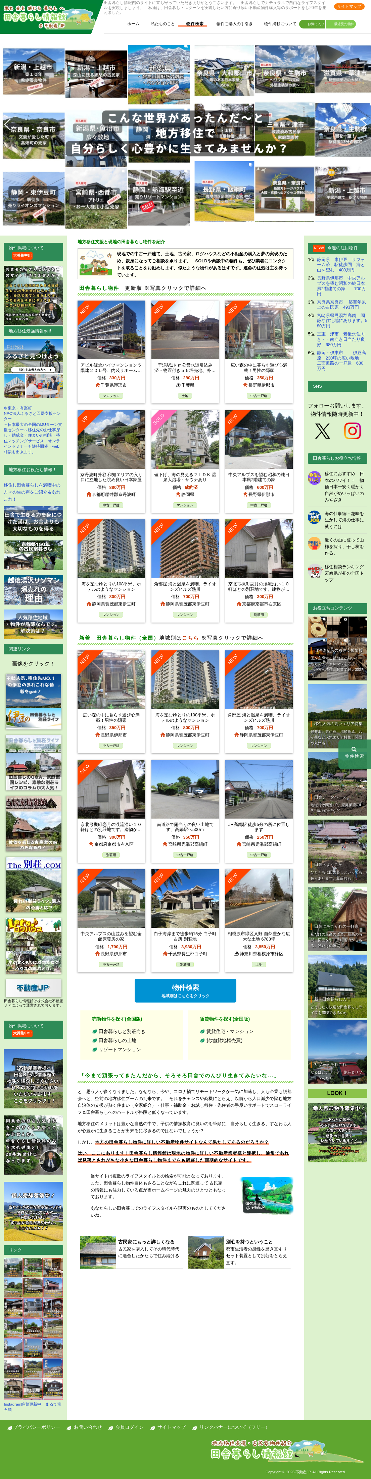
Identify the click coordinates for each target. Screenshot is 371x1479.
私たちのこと (159, 23)
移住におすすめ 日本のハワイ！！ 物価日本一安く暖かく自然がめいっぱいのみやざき (344, 486)
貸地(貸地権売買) (224, 1040)
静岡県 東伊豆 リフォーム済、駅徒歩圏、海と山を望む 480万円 (341, 264)
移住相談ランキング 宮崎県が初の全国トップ (344, 573)
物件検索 (192, 23)
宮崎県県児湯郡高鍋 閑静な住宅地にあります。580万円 (342, 320)
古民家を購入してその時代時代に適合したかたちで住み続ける (149, 1248)
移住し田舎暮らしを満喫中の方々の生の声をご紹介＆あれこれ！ (32, 492)
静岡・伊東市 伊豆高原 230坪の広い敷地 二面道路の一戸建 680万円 (341, 360)
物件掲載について (277, 23)
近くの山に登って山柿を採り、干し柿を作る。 (344, 546)
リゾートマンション (120, 1049)
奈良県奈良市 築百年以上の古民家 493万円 (341, 305)
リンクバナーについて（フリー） (234, 1427)
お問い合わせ (88, 1427)
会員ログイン (129, 1427)
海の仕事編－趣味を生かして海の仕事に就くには (344, 520)
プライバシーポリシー (36, 1427)
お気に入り (313, 24)
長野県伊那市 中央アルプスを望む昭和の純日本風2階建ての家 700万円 (341, 285)
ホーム (130, 23)
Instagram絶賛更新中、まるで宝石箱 (33, 1335)
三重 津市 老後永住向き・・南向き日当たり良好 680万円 (341, 339)
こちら (190, 638)
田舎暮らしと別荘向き (122, 1031)
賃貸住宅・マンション (229, 1031)
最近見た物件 (341, 24)
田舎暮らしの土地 (117, 1040)
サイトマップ (349, 6)
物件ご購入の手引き (231, 23)
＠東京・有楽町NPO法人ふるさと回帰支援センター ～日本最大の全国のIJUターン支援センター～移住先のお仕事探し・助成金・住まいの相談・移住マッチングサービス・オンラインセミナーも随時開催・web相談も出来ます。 (33, 396)
